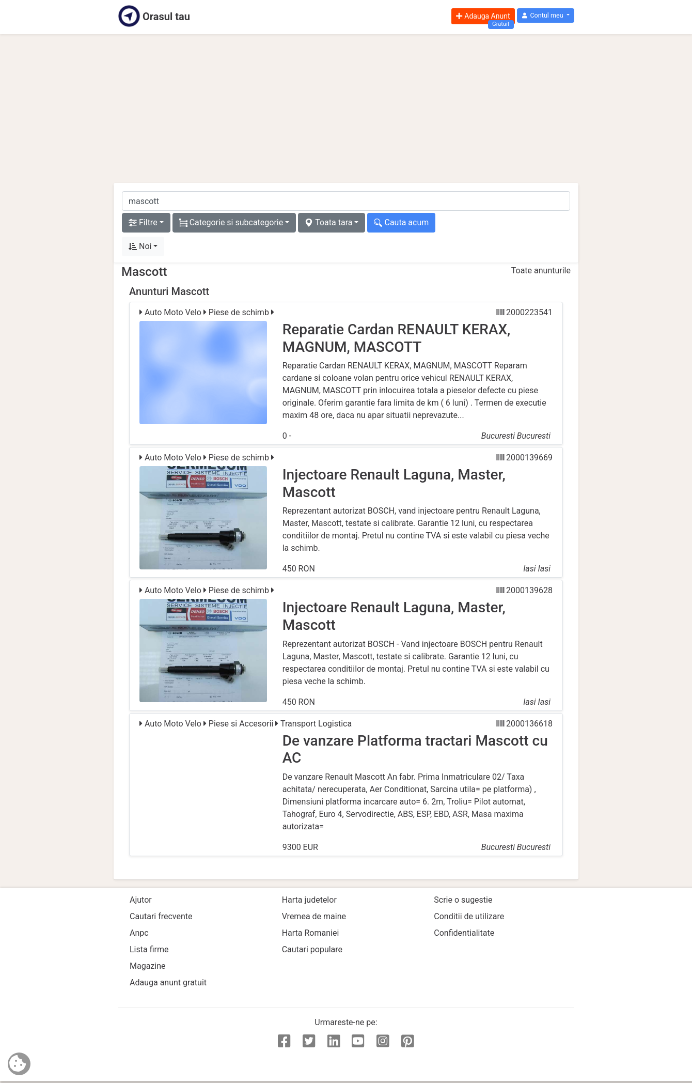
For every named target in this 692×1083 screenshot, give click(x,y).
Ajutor (141, 900)
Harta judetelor (309, 900)
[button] (545, 15)
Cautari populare (312, 949)
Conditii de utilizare (469, 916)
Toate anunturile (541, 270)
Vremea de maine (314, 916)
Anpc (139, 933)
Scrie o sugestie (463, 900)
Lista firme (149, 949)
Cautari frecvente (161, 916)
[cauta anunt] (346, 201)
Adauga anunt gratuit (168, 982)
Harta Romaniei (310, 933)
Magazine (148, 966)
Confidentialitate (464, 933)
